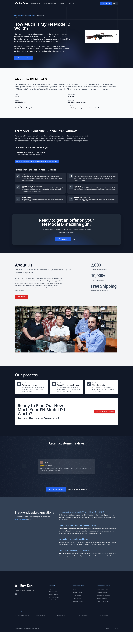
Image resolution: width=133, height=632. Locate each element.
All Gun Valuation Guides (22, 616)
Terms (107, 628)
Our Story (52, 589)
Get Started (63, 239)
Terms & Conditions (78, 601)
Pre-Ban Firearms (83, 616)
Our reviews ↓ (38, 58)
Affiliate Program (54, 597)
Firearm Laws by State (103, 601)
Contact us (71, 3)
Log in (75, 239)
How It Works (53, 592)
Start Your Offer (106, 3)
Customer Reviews (54, 600)
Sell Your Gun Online (102, 589)
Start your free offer (23, 58)
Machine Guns (30, 15)
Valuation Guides (19, 15)
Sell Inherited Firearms (103, 595)
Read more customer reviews (77, 489)
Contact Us (76, 589)
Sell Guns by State (102, 598)
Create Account (77, 592)
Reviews (62, 3)
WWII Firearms (104, 616)
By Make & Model (41, 616)
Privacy (116, 628)
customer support (21, 519)
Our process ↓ (48, 58)
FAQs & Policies (53, 594)
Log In (115, 3)
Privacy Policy (77, 598)
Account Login (77, 595)
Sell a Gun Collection (102, 592)
